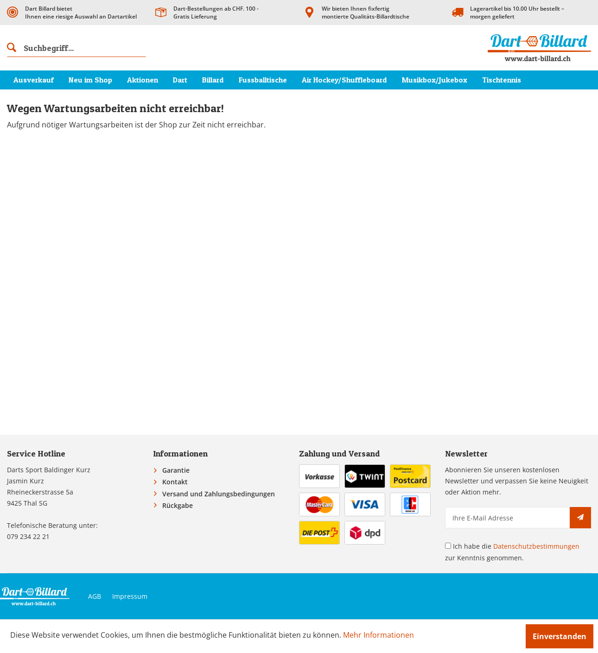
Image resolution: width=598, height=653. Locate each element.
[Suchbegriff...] (76, 47)
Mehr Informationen (378, 635)
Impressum (129, 596)
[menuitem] (76, 47)
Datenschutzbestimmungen (536, 546)
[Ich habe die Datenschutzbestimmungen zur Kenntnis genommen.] (448, 546)
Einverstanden (559, 636)
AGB (94, 596)
